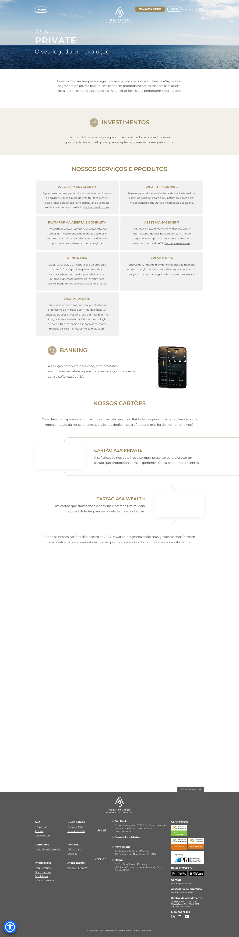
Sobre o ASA (75, 827)
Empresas (41, 827)
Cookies (72, 853)
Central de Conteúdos (48, 849)
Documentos (43, 872)
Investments (42, 835)
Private (39, 831)
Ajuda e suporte (77, 868)
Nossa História (76, 831)
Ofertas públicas (45, 880)
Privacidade (74, 849)
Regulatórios (43, 868)
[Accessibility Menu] (10, 926)
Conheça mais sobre (96, 207)
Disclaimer (41, 876)
